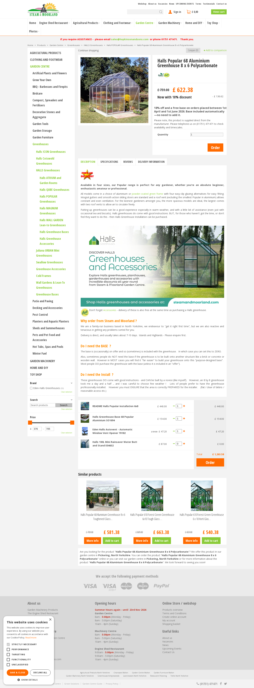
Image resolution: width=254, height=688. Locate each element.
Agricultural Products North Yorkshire (95, 672)
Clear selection (66, 392)
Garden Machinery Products (43, 609)
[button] (29, 679)
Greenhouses (41, 144)
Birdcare (38, 93)
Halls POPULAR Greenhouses (48, 198)
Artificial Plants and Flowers (50, 73)
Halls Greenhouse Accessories (50, 241)
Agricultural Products (45, 53)
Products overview (172, 609)
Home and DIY (39, 368)
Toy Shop (36, 374)
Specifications (109, 162)
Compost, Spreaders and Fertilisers (48, 102)
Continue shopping (88, 50)
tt (225, 683)
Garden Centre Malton (141, 672)
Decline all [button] (40, 672)
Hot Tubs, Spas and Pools (48, 347)
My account (168, 620)
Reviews (128, 162)
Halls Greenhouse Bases (54, 232)
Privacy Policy (112, 683)
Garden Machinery (42, 361)
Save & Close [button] (17, 672)
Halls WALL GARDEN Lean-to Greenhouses (53, 222)
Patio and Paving (43, 301)
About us (167, 638)
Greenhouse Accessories (51, 269)
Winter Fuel (40, 353)
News (165, 645)
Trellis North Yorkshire (179, 676)
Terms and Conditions (174, 613)
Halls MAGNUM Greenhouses (49, 210)
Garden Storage (42, 130)
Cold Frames (43, 276)
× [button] (50, 619)
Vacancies (167, 641)
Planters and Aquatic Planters (51, 321)
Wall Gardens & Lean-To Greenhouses (50, 285)
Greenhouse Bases (47, 294)
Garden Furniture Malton (164, 672)
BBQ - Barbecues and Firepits (50, 87)
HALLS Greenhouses (48, 170)
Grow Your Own (42, 80)
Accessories (109, 310)
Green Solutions (71, 683)
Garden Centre (40, 66)
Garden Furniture (43, 137)
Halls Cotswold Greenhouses (45, 160)
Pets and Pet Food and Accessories (46, 337)
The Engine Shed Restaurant (43, 613)
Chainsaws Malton (121, 672)
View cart (219, 11)
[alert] (28, 650)
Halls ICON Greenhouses (51, 152)
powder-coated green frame (147, 193)
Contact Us (168, 652)
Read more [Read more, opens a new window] (31, 637)
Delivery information (151, 162)
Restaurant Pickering (158, 676)
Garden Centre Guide (92, 683)
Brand (33, 383)
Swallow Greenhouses (49, 262)
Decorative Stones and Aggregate (46, 114)
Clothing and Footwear (46, 60)
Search (34, 399)
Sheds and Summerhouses (49, 328)
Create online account (174, 616)
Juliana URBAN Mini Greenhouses (47, 252)
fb (221, 683)
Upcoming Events (171, 648)
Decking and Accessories (48, 308)
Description (88, 162)
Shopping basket (171, 624)
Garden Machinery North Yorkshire (80, 676)
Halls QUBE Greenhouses (54, 190)
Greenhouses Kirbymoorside (108, 676)
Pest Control (40, 315)
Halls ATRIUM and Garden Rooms (50, 180)
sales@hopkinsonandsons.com (130, 39)
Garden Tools (40, 124)
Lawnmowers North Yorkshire (134, 676)
